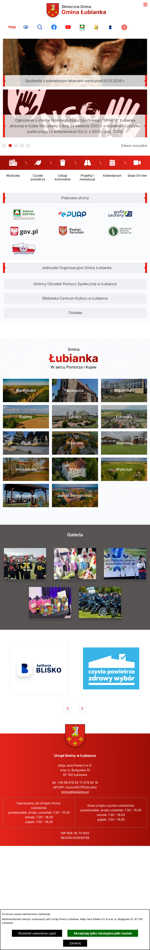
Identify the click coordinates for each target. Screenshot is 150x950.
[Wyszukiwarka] (40, 27)
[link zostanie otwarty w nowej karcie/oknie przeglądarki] (11, 27)
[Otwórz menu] (145, 4)
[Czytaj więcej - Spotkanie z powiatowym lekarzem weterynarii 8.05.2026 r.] (75, 63)
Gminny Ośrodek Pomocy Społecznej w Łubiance (75, 284)
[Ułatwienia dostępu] (26, 27)
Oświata (75, 312)
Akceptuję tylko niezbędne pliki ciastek (103, 933)
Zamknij (75, 943)
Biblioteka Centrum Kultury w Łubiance (75, 298)
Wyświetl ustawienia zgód (37, 933)
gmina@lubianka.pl (75, 792)
